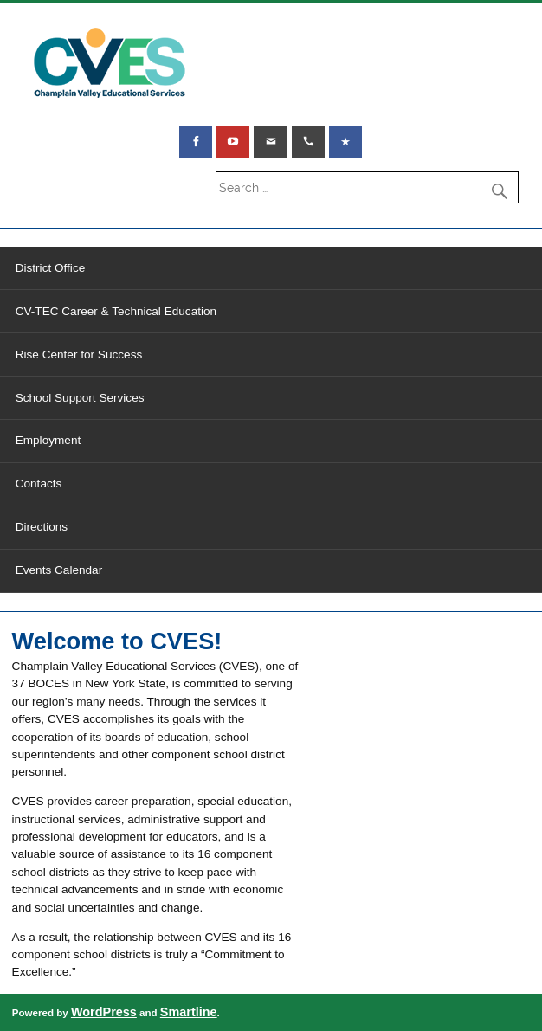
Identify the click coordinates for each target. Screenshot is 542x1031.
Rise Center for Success (79, 354)
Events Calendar (59, 570)
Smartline (188, 1012)
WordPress (104, 1012)
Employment (48, 440)
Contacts (39, 483)
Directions (42, 526)
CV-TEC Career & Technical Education (116, 311)
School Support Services (80, 397)
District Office (51, 267)
